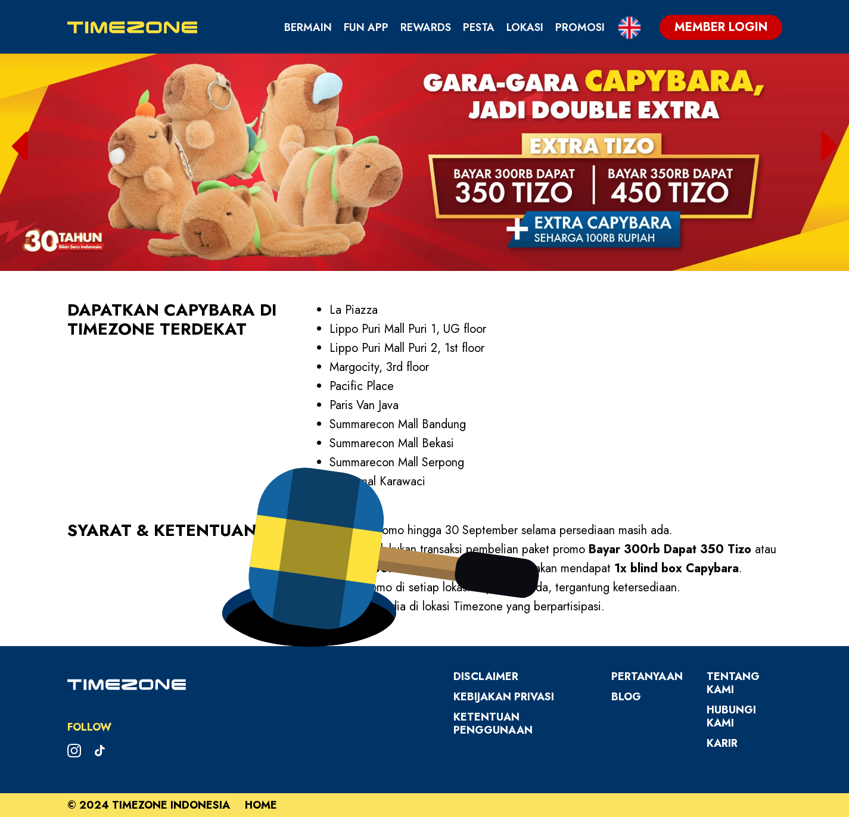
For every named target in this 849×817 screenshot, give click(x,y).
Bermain (308, 27)
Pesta (479, 27)
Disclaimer (485, 676)
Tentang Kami (733, 683)
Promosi (580, 27)
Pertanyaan (647, 676)
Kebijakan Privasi (503, 696)
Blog (626, 696)
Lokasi (524, 27)
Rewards (425, 27)
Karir (722, 743)
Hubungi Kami (731, 716)
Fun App (366, 27)
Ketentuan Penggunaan (493, 723)
